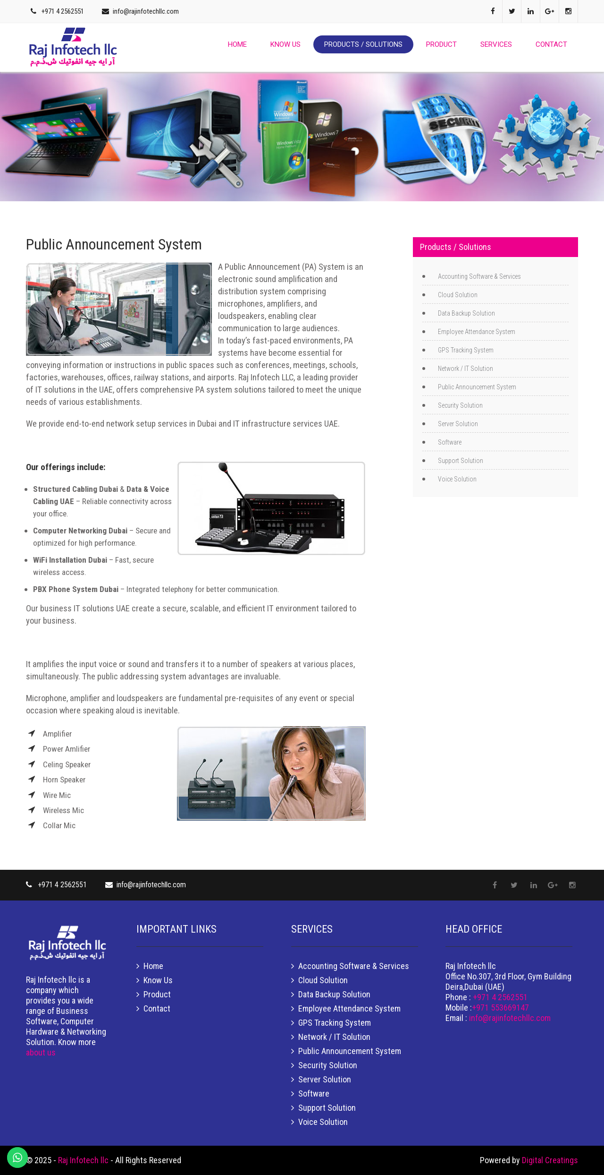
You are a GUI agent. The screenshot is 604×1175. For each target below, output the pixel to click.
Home (237, 44)
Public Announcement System (477, 387)
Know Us (285, 44)
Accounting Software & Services (479, 276)
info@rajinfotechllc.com (146, 11)
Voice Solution (457, 479)
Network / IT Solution (465, 368)
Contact (551, 44)
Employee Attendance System (476, 331)
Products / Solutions (363, 44)
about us (41, 1052)
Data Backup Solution (466, 313)
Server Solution (458, 424)
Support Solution (460, 460)
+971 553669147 (500, 1007)
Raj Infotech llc (84, 1160)
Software (449, 442)
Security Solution (460, 405)
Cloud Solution (458, 295)
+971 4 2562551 (63, 11)
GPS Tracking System (466, 350)
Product (441, 44)
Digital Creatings (550, 1160)
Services (496, 44)
